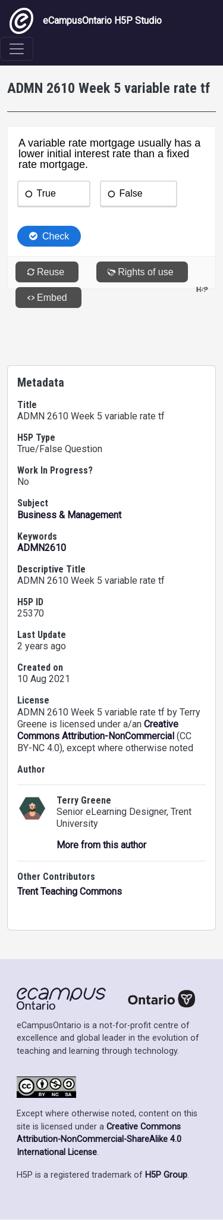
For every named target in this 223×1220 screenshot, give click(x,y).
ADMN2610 (41, 547)
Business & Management (69, 515)
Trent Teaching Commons (69, 891)
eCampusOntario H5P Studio (86, 21)
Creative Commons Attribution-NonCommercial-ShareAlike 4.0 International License (99, 1139)
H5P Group (166, 1175)
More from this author (101, 845)
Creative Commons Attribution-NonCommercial (97, 730)
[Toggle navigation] (16, 49)
